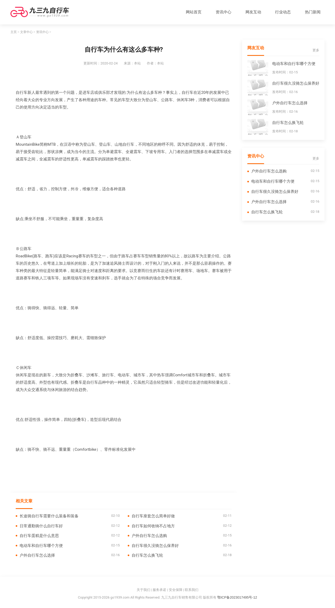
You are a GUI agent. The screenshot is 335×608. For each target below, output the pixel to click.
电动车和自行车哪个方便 (41, 545)
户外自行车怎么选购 (149, 535)
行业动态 (283, 12)
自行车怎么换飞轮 (147, 555)
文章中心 (26, 32)
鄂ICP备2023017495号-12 (237, 597)
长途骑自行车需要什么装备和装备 (49, 516)
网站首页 (194, 12)
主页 (13, 32)
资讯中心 (223, 12)
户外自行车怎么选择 (37, 555)
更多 (315, 50)
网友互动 (253, 12)
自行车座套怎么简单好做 (153, 516)
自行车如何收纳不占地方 (153, 526)
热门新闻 (313, 12)
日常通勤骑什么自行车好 (41, 526)
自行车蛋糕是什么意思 (39, 535)
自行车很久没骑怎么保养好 (155, 545)
